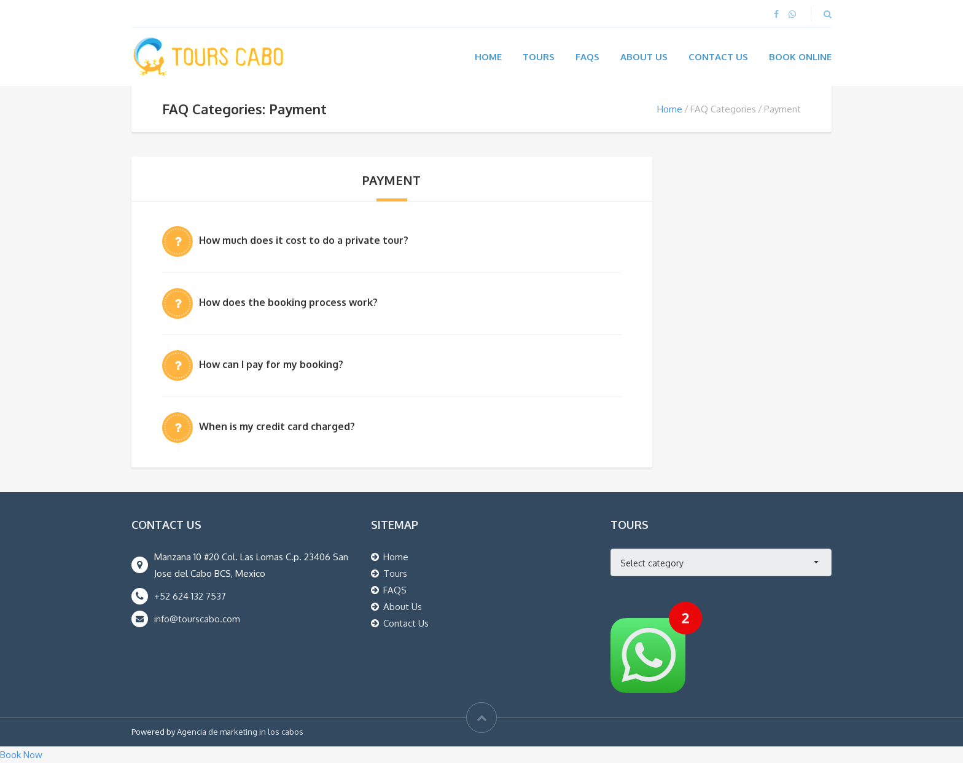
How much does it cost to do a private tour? (303, 240)
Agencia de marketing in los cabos (240, 732)
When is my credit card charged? (277, 426)
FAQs (587, 57)
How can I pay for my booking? (271, 364)
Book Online (800, 57)
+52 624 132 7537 (190, 596)
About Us (644, 57)
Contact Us (718, 57)
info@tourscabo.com (197, 619)
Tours (539, 57)
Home (488, 57)
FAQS (395, 590)
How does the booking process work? (288, 302)
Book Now (21, 755)
